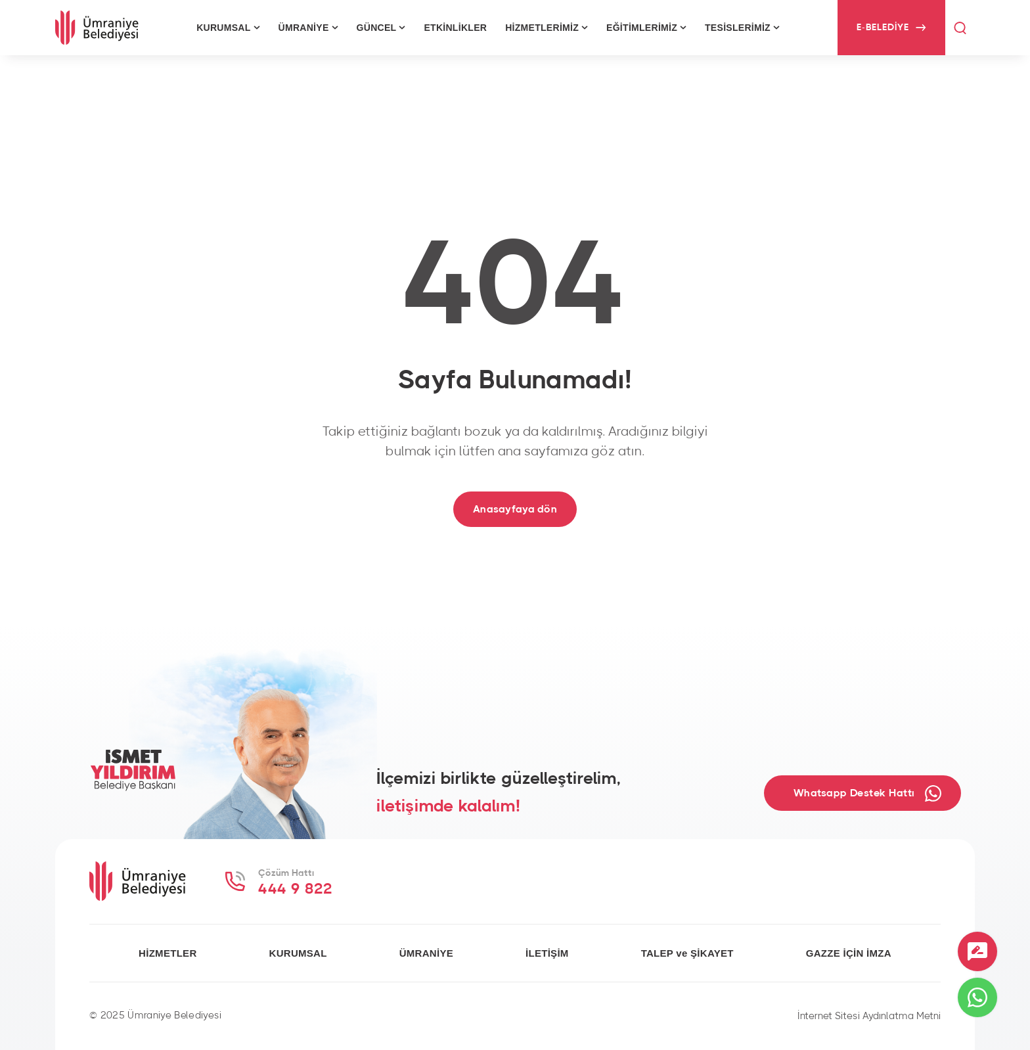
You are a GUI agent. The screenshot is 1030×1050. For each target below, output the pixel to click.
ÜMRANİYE (426, 953)
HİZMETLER (167, 953)
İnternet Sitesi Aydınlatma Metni (869, 1016)
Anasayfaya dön (515, 509)
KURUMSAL (298, 953)
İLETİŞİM (547, 953)
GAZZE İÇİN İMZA (848, 953)
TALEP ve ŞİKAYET (687, 953)
